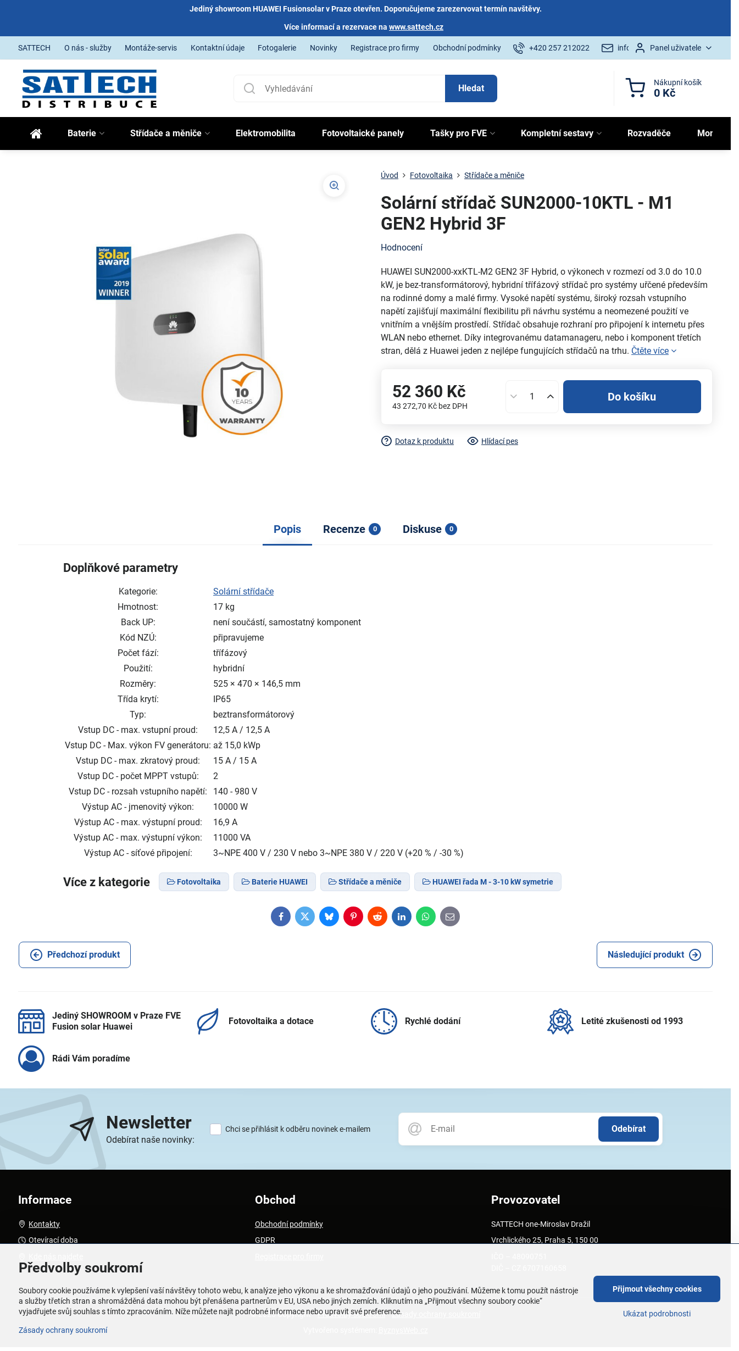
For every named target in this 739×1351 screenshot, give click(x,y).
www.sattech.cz (416, 27)
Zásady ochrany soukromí (63, 1330)
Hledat (471, 88)
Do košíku (632, 396)
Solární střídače (243, 591)
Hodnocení (402, 247)
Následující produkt (655, 954)
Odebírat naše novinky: (150, 1140)
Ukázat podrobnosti (657, 1313)
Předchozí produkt (75, 954)
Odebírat (629, 1129)
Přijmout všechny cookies (657, 1289)
